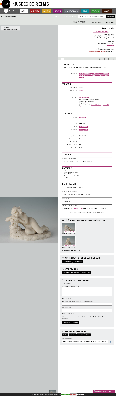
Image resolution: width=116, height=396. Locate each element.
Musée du (71, 10)
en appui (93, 75)
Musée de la (58, 10)
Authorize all (65, 394)
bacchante (95, 73)
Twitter (65, 335)
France (86, 103)
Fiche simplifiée (67, 261)
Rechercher (110, 16)
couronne (100, 75)
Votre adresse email (66, 307)
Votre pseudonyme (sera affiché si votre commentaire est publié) (77, 301)
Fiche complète (78, 261)
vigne (81, 77)
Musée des (35, 10)
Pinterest (80, 335)
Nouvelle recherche (66, 16)
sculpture (110, 45)
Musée (46, 10)
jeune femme (104, 73)
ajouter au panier (95, 22)
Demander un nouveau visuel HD (70, 250)
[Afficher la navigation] (6, 11)
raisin (106, 75)
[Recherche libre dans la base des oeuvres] (92, 16)
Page (24, 10)
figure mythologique (85, 73)
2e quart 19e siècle (96, 105)
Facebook (72, 335)
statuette (81, 90)
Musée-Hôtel (95, 10)
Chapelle (85, 10)
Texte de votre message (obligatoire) (70, 286)
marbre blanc (83, 127)
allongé (86, 75)
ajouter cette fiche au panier (71, 272)
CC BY (73, 234)
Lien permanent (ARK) (67, 338)
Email (88, 335)
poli (86, 129)
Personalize (80, 394)
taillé (81, 129)
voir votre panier (109, 22)
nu (80, 75)
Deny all (74, 394)
